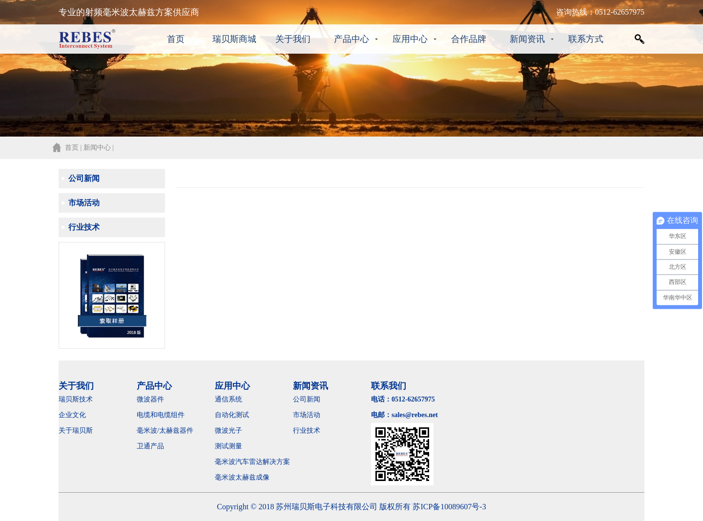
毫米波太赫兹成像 (249, 477)
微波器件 (150, 399)
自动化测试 (232, 415)
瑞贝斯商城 (234, 39)
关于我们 (292, 39)
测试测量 (228, 446)
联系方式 (585, 39)
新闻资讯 (527, 39)
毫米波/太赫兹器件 (165, 430)
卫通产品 (150, 446)
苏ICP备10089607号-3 (449, 506)
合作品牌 (468, 39)
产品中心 (351, 39)
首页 (176, 39)
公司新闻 (84, 178)
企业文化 (72, 415)
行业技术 (84, 227)
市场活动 (84, 203)
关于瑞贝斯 (76, 430)
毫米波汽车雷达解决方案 (252, 461)
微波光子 (228, 430)
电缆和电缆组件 (161, 415)
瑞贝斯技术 (76, 399)
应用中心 (410, 39)
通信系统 (228, 399)
